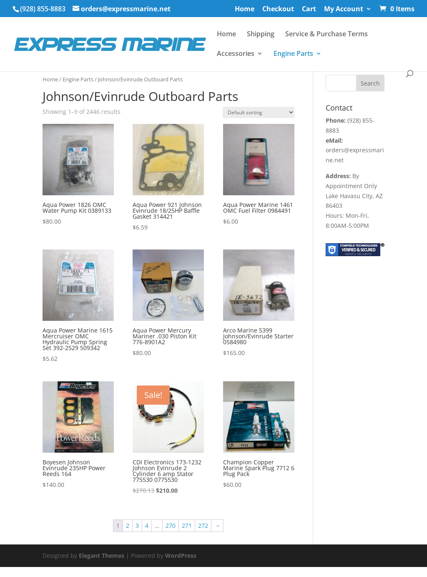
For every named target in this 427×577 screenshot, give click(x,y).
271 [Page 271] (187, 525)
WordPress (180, 555)
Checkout (278, 9)
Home (244, 9)
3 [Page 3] (137, 525)
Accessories (235, 54)
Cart (309, 9)
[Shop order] (258, 112)
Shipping (260, 34)
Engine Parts (293, 54)
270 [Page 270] (171, 525)
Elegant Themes (101, 555)
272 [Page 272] (203, 525)
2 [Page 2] (127, 525)
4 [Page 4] (146, 525)
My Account (343, 9)
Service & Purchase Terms (326, 34)
